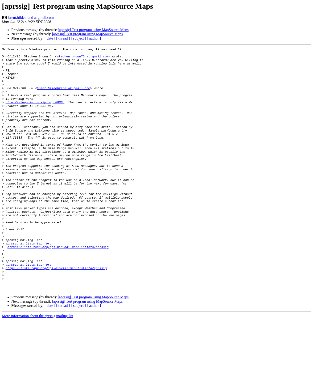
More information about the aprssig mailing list (37, 364)
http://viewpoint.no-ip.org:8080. (35, 113)
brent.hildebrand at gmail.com (31, 18)
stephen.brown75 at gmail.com (82, 58)
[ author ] (94, 38)
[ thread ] (63, 38)
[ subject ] (78, 38)
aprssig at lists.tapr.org (29, 283)
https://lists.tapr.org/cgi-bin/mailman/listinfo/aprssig (57, 287)
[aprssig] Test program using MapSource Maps (93, 30)
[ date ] (50, 38)
